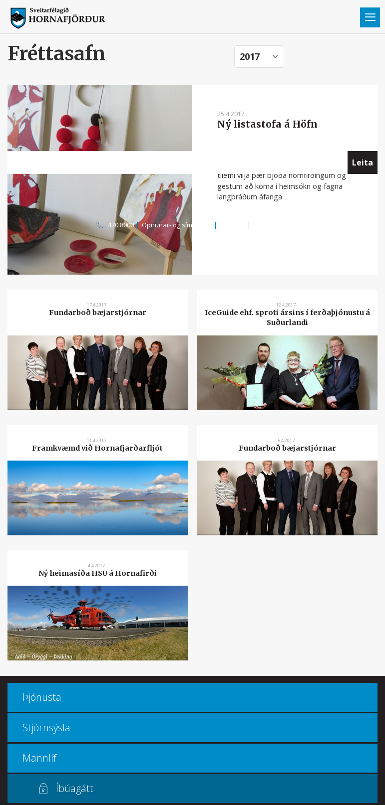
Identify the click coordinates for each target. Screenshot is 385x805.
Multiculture (271, 224)
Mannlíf (39, 758)
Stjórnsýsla (46, 727)
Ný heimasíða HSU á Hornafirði (97, 573)
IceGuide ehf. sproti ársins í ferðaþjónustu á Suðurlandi (287, 317)
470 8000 (121, 224)
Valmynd (370, 17)
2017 (250, 56)
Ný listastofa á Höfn (267, 124)
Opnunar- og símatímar (177, 224)
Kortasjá (232, 224)
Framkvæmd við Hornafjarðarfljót (97, 448)
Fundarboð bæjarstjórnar (97, 312)
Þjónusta (41, 697)
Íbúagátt (74, 788)
